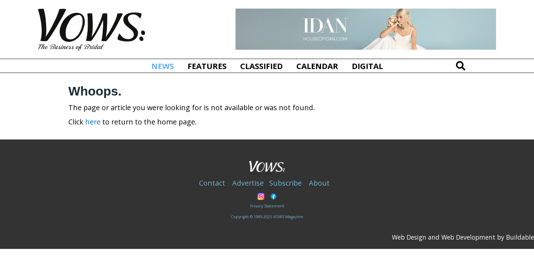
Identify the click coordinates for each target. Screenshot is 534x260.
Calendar (317, 65)
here (93, 122)
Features (207, 65)
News (165, 65)
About (319, 183)
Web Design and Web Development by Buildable (463, 237)
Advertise (248, 183)
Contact (212, 183)
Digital (367, 65)
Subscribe (285, 183)
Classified (261, 65)
